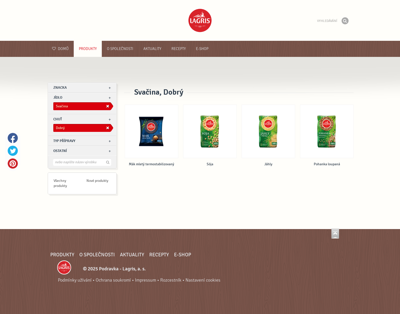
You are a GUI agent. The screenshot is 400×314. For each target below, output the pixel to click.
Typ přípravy (64, 141)
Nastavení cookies (202, 280)
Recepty (178, 49)
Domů (60, 49)
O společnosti (120, 49)
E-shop (202, 49)
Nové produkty (97, 181)
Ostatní (60, 151)
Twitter (13, 151)
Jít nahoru (335, 233)
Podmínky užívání (75, 280)
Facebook (13, 138)
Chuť (57, 119)
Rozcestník (170, 280)
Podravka (200, 20)
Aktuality (152, 49)
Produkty (88, 49)
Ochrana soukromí (113, 280)
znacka (60, 87)
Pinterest (13, 163)
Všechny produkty (60, 183)
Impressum (145, 280)
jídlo (57, 97)
